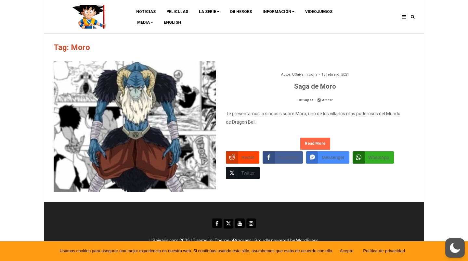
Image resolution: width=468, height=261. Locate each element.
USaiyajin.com (304, 74)
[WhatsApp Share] (373, 157)
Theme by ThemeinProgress (222, 240)
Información (278, 11)
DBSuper (305, 100)
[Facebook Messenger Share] (327, 157)
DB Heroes (241, 11)
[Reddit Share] (242, 157)
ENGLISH (172, 22)
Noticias (146, 11)
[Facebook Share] (283, 157)
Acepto (346, 250)
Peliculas (177, 11)
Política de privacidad (384, 250)
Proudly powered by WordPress (286, 240)
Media (145, 22)
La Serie (209, 11)
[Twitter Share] (243, 173)
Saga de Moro (315, 86)
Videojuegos (318, 11)
